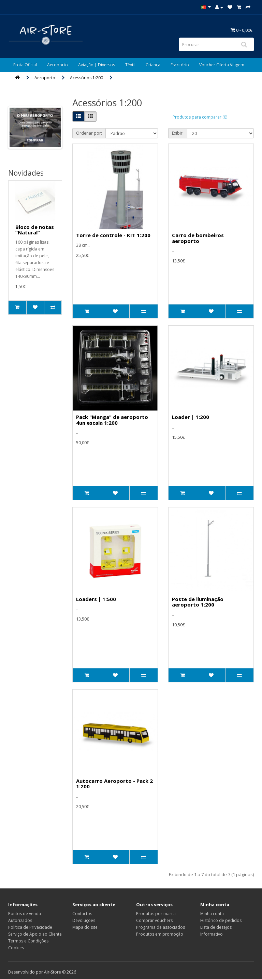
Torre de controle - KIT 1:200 (113, 235)
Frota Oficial (25, 65)
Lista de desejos (216, 927)
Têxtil (130, 65)
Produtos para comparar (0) (200, 117)
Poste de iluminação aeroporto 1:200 (197, 602)
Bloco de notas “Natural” (34, 229)
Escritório (180, 65)
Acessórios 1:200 (86, 78)
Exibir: (178, 133)
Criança (153, 65)
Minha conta (212, 913)
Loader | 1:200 (190, 416)
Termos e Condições (28, 941)
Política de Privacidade (30, 927)
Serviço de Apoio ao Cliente (35, 934)
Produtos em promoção (159, 934)
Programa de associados (160, 927)
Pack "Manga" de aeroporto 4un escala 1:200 (112, 419)
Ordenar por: (89, 133)
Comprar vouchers (154, 920)
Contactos (82, 913)
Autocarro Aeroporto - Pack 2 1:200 (114, 783)
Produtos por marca (156, 913)
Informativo (211, 934)
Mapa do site (85, 927)
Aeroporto (57, 65)
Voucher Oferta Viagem (221, 65)
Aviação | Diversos (96, 65)
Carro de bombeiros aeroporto (198, 238)
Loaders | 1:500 (96, 599)
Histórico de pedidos (221, 920)
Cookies (16, 948)
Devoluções (83, 920)
